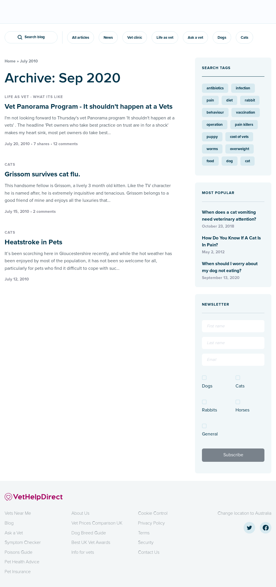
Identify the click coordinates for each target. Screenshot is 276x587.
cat (247, 161)
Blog (9, 523)
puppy (212, 136)
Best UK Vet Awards (90, 542)
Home (10, 61)
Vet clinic (134, 37)
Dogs (222, 37)
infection (243, 88)
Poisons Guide (18, 552)
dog (229, 161)
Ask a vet (195, 37)
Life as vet (165, 37)
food (210, 161)
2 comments (44, 211)
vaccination (245, 112)
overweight (239, 149)
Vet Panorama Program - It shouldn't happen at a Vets (88, 106)
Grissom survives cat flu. (42, 174)
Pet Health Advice (22, 562)
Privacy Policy (151, 523)
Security (146, 542)
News (108, 37)
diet (229, 100)
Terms (144, 533)
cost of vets (239, 136)
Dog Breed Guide (88, 533)
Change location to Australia (244, 513)
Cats (244, 37)
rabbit (250, 100)
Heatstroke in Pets (33, 242)
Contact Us (148, 552)
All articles (80, 37)
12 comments (65, 143)
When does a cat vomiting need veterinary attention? (229, 215)
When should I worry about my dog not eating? (229, 267)
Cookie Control (153, 513)
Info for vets (82, 552)
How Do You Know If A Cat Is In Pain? (231, 241)
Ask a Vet (14, 533)
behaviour (215, 112)
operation (215, 124)
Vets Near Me (18, 513)
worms (212, 149)
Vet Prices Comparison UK (96, 523)
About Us (80, 513)
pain (210, 100)
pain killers (244, 124)
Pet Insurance (18, 572)
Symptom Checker (23, 542)
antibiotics (215, 88)
